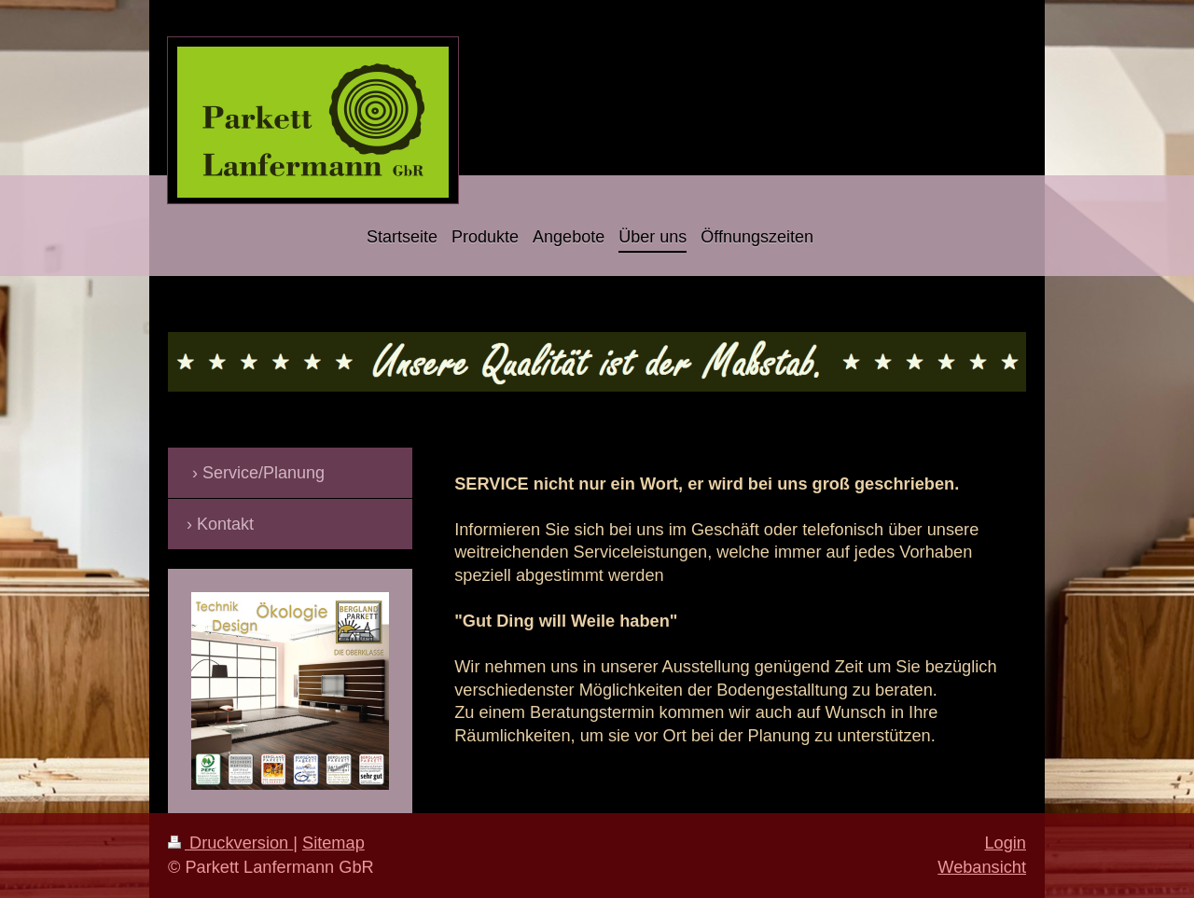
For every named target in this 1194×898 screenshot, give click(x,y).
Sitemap (333, 843)
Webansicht (981, 867)
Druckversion (230, 843)
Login (1005, 843)
